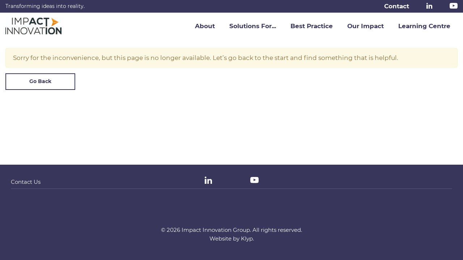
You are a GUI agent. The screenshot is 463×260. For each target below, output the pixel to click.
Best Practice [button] (311, 26)
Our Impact (365, 26)
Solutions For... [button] (252, 26)
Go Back (40, 81)
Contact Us (26, 181)
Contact (396, 6)
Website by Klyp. (231, 238)
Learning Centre (424, 26)
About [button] (205, 26)
